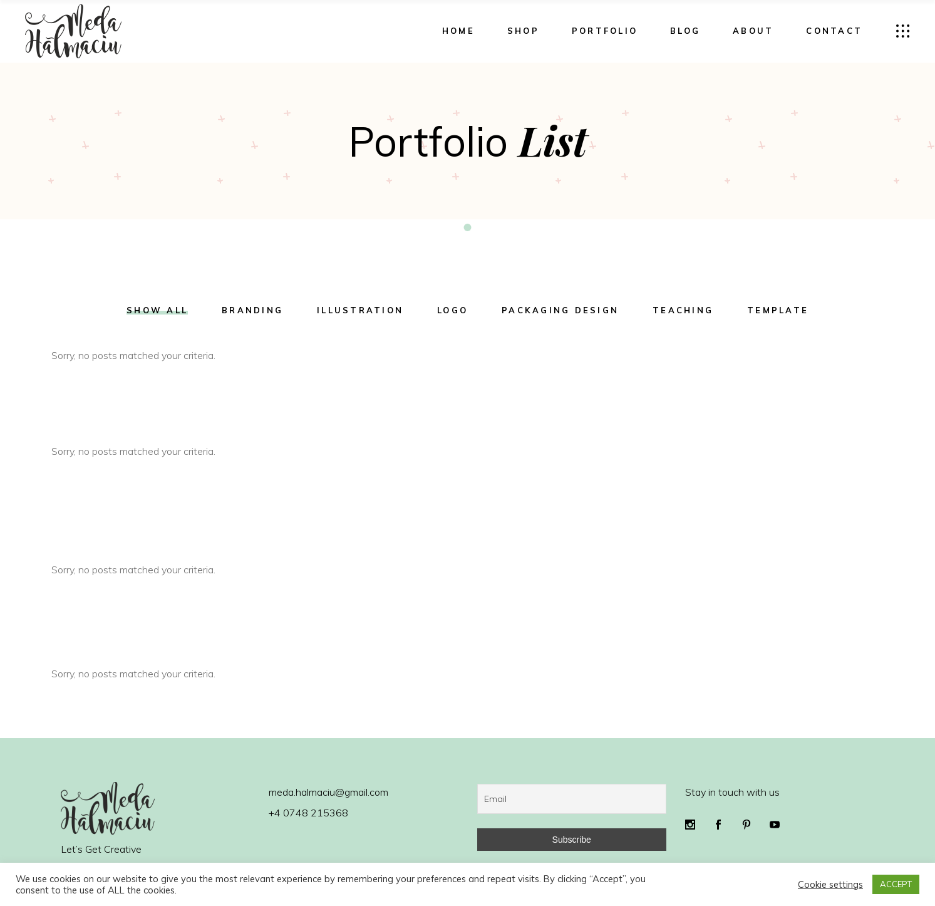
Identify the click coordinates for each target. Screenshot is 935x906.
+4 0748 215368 (308, 812)
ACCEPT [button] (896, 884)
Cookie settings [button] (830, 884)
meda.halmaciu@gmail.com (328, 792)
